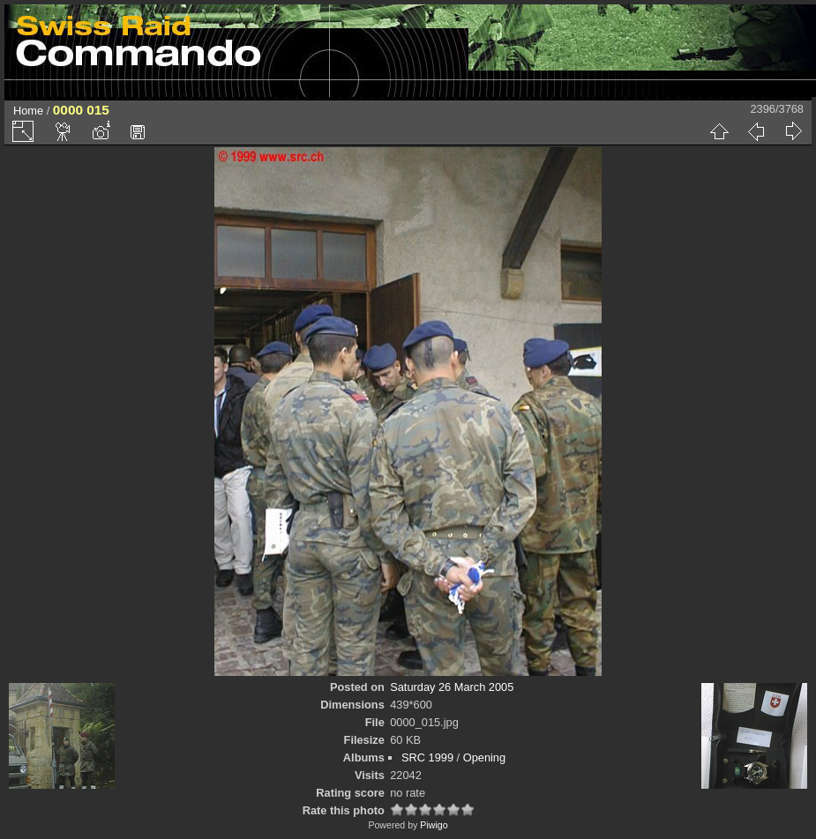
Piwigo (433, 825)
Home (28, 110)
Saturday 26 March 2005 (451, 687)
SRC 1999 (427, 757)
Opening (484, 757)
